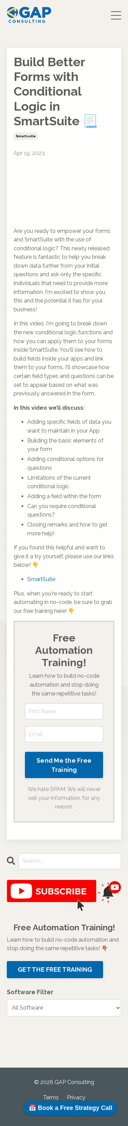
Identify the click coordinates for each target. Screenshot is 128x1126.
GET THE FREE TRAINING (55, 969)
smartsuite (26, 136)
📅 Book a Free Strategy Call (70, 1107)
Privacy (76, 1097)
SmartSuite (41, 579)
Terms (51, 1097)
